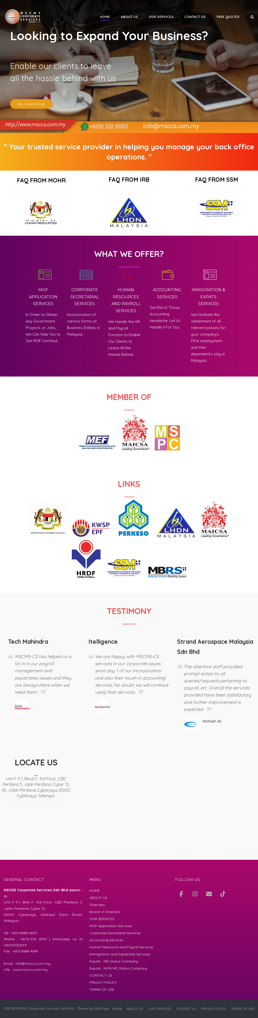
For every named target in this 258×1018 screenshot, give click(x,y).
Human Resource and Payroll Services (121, 947)
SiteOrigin (102, 1008)
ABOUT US (129, 17)
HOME (105, 17)
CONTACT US (195, 17)
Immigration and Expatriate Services (119, 954)
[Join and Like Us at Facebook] (181, 894)
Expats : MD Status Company (113, 961)
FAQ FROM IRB (129, 179)
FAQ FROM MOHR (41, 180)
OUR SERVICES (161, 17)
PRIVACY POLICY (103, 982)
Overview (97, 904)
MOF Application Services (110, 926)
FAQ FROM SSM (216, 179)
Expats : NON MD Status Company (118, 968)
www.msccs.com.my (30, 969)
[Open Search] (252, 17)
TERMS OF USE (101, 989)
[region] (129, 66)
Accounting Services (106, 940)
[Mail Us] (209, 894)
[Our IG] (195, 894)
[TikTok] (223, 894)
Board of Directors (104, 911)
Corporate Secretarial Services (115, 933)
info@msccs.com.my (33, 963)
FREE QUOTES (228, 17)
